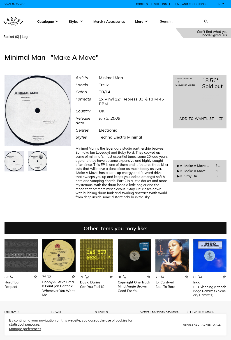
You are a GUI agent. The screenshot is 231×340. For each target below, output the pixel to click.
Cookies (142, 4)
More (141, 21)
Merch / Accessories (109, 21)
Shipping (160, 4)
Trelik (104, 84)
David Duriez (90, 282)
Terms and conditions (189, 4)
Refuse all (191, 324)
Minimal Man (26, 57)
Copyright (125, 282)
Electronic (108, 130)
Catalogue (48, 21)
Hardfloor (12, 282)
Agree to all (210, 324)
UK (101, 111)
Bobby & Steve (53, 282)
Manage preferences (25, 329)
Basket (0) (11, 36)
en (220, 4)
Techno (106, 137)
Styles (76, 21)
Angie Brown (137, 286)
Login (26, 36)
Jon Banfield (63, 286)
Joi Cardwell (164, 282)
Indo (196, 282)
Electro (120, 137)
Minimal (134, 137)
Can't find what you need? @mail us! (212, 33)
